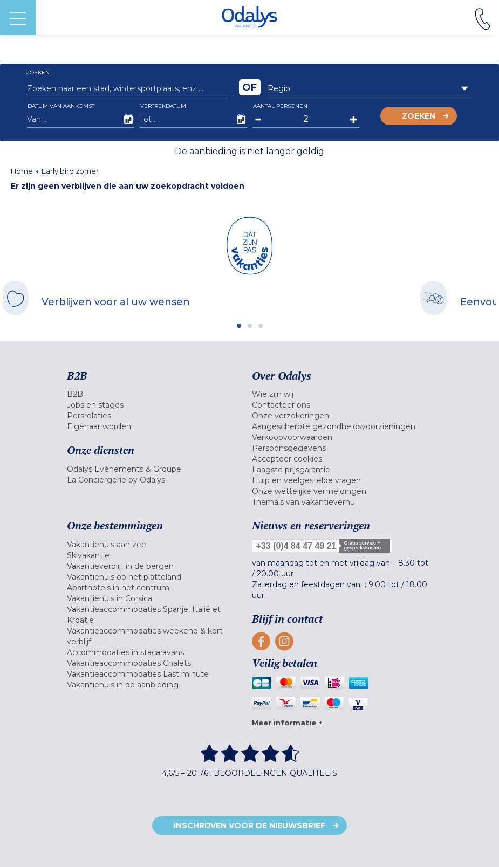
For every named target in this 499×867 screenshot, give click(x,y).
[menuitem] (157, 394)
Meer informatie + (287, 722)
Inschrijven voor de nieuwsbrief (249, 825)
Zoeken (418, 116)
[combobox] (370, 88)
